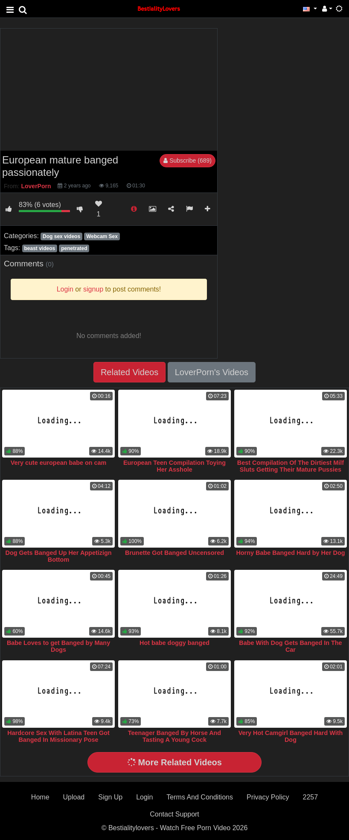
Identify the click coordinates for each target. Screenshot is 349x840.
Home (40, 797)
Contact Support (174, 814)
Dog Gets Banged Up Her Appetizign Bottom (59, 556)
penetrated (74, 248)
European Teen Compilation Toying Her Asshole (174, 466)
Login (144, 797)
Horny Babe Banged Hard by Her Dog (290, 552)
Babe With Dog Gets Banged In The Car (290, 646)
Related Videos (129, 372)
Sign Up (110, 797)
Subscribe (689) (187, 160)
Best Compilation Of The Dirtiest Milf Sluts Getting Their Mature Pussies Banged (290, 469)
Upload (74, 797)
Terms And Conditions (199, 797)
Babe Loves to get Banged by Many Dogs (58, 646)
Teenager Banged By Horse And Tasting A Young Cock (174, 736)
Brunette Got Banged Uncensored (174, 552)
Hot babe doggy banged (174, 642)
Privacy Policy (268, 797)
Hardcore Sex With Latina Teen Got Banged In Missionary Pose (58, 736)
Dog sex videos (61, 236)
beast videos (39, 248)
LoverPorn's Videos (211, 372)
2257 (310, 797)
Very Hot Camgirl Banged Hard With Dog (290, 736)
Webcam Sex (102, 236)
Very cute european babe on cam (59, 462)
